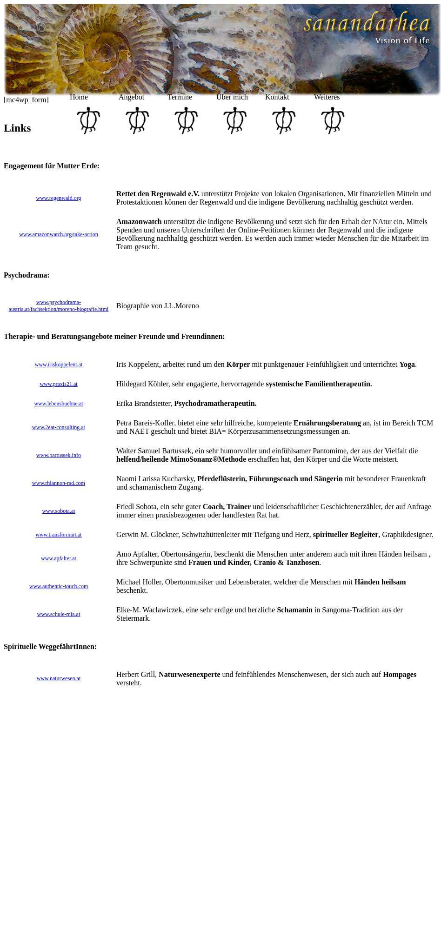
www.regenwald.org (58, 198)
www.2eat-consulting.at (58, 427)
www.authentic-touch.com (58, 586)
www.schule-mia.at (58, 614)
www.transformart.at (58, 534)
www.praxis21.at (58, 384)
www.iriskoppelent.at (59, 364)
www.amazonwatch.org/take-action (58, 234)
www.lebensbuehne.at (58, 403)
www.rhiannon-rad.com (58, 483)
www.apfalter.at (58, 558)
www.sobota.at (58, 511)
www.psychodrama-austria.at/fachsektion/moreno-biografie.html (59, 305)
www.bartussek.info (58, 455)
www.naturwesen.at (59, 678)
